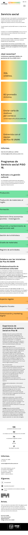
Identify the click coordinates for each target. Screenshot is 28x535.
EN (25, 1)
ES (23, 1)
